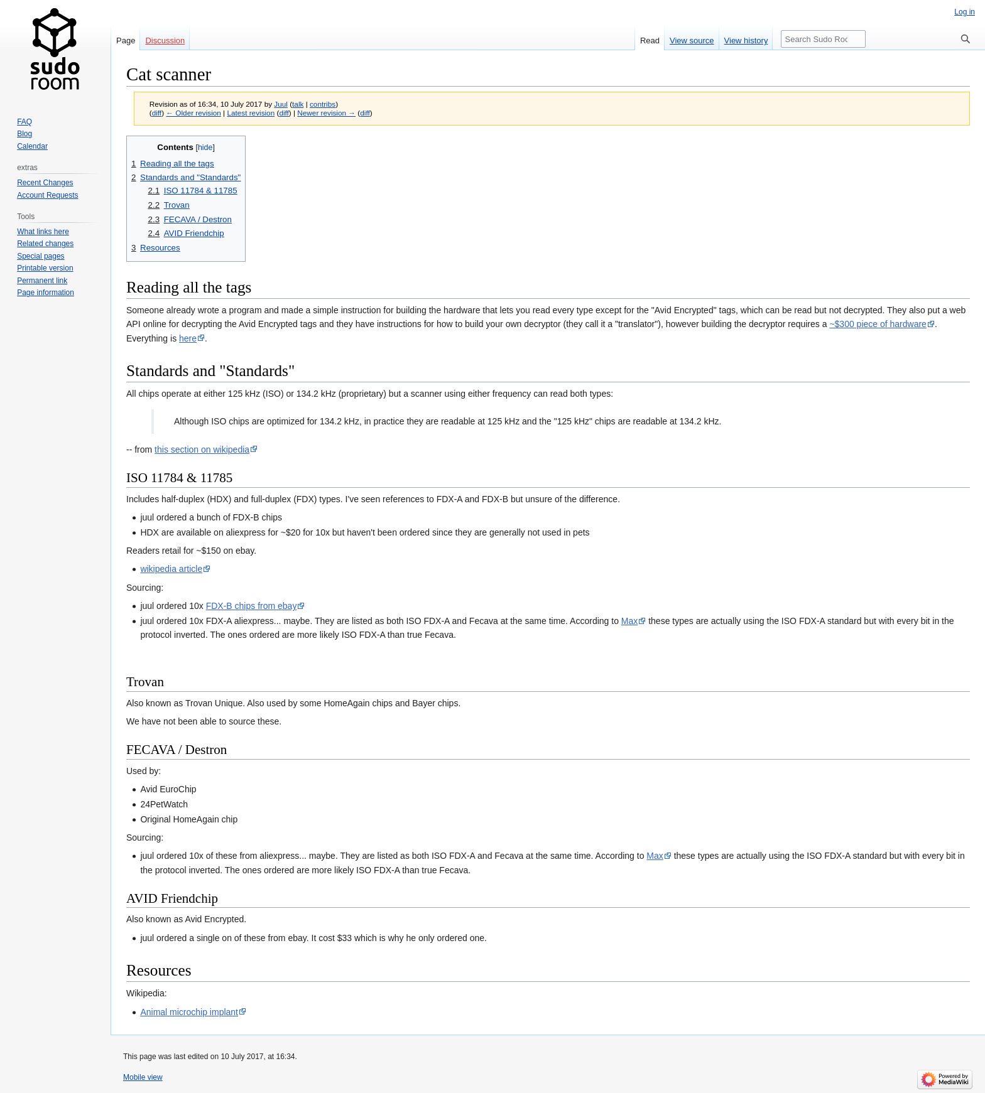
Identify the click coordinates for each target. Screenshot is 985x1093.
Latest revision (251, 113)
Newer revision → (326, 113)
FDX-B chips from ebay (251, 606)
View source (692, 40)
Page (125, 40)
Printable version (45, 268)
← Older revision (193, 113)
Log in (964, 12)
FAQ (24, 121)
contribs (322, 104)
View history (746, 40)
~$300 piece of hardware (878, 324)
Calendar (32, 146)
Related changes (45, 243)
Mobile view (143, 1077)
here (188, 338)
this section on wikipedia (202, 449)
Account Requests (47, 195)
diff (156, 113)
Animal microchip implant (189, 1012)
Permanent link (42, 280)
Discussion (165, 40)
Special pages (40, 256)
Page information (45, 292)
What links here (43, 231)
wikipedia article (171, 569)
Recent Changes (45, 182)
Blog (24, 133)
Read (650, 40)
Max (629, 621)
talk (297, 104)
